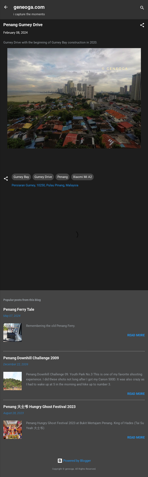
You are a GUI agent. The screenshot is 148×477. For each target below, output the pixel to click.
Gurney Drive (43, 177)
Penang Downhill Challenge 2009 (31, 358)
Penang (62, 177)
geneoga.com (29, 7)
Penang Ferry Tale (18, 309)
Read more (136, 335)
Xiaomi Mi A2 (82, 177)
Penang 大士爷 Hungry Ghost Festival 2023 (39, 406)
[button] (142, 26)
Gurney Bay (21, 177)
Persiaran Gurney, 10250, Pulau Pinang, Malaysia (45, 185)
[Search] (142, 8)
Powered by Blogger (74, 461)
